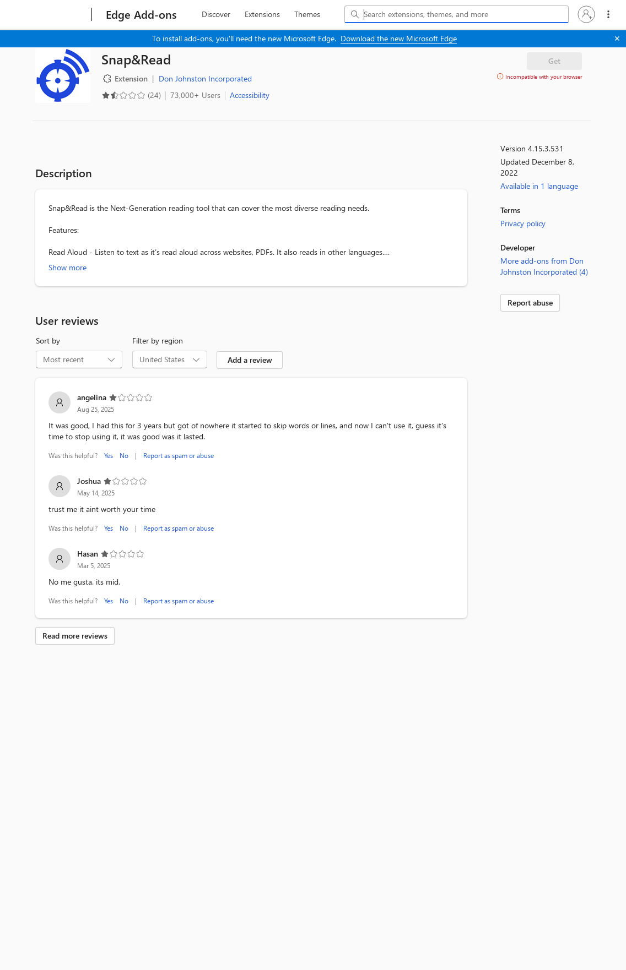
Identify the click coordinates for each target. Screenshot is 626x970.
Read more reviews (74, 635)
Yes (108, 455)
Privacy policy (523, 223)
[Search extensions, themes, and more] (458, 14)
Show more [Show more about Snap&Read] (67, 267)
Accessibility (249, 95)
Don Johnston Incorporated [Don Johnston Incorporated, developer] (205, 78)
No (124, 455)
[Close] (617, 38)
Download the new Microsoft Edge (399, 38)
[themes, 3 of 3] (307, 14)
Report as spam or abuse (178, 455)
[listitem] (251, 426)
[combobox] (456, 14)
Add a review (250, 360)
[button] (586, 14)
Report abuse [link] (530, 302)
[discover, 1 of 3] (216, 14)
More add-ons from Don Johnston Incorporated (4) (544, 266)
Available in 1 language (539, 186)
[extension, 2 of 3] (262, 14)
